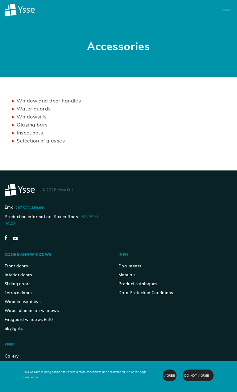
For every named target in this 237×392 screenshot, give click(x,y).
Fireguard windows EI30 (29, 319)
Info (123, 254)
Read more (30, 377)
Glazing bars (32, 125)
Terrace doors (18, 292)
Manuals (126, 274)
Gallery (12, 356)
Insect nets (30, 133)
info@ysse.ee (31, 207)
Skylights (14, 328)
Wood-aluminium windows (32, 310)
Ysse (10, 344)
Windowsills (32, 117)
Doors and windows (28, 254)
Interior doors (18, 274)
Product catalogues (137, 283)
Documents (129, 265)
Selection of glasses (41, 141)
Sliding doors (18, 283)
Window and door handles (49, 101)
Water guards (34, 109)
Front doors (16, 265)
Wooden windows (22, 301)
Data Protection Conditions (145, 292)
